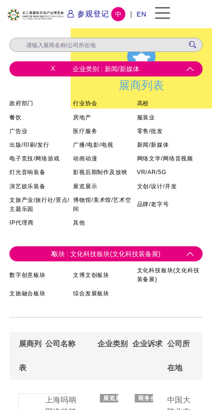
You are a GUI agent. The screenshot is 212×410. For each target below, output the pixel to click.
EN (142, 14)
